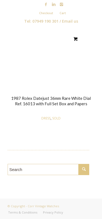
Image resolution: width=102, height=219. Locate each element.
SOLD (56, 118)
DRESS (46, 118)
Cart (63, 13)
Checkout (46, 13)
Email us (70, 21)
